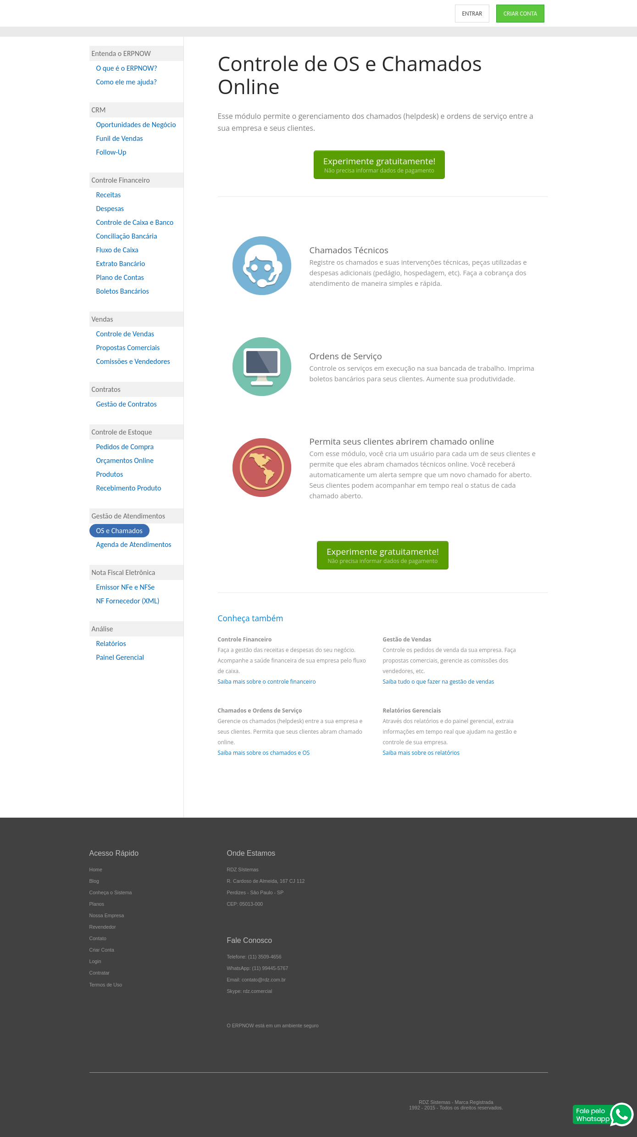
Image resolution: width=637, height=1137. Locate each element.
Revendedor (102, 927)
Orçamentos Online (125, 460)
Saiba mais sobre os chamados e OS (264, 753)
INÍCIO (196, 13)
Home (95, 869)
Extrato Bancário (120, 263)
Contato (97, 938)
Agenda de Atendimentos (134, 544)
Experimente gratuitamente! (379, 164)
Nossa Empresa (106, 915)
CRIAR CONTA (520, 13)
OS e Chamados (119, 530)
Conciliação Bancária (126, 236)
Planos (97, 904)
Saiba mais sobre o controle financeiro (267, 682)
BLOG (393, 13)
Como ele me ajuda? (126, 82)
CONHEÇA (232, 13)
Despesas (110, 208)
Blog (94, 881)
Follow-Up (111, 152)
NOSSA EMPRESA (348, 13)
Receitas (108, 194)
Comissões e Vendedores (133, 361)
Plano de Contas (120, 277)
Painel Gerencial (120, 657)
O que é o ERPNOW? (126, 68)
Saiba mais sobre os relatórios (421, 753)
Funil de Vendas (119, 138)
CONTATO (426, 13)
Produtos (109, 474)
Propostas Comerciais (128, 347)
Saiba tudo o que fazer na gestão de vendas (438, 682)
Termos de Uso (105, 984)
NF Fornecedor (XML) (128, 600)
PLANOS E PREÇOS (285, 13)
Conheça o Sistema (110, 892)
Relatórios (111, 643)
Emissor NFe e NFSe (125, 587)
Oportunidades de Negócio (136, 124)
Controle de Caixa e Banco (135, 222)
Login (95, 961)
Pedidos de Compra (125, 446)
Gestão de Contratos (126, 404)
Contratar (99, 972)
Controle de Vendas (125, 333)
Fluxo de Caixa (117, 249)
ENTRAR (472, 13)
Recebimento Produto (128, 488)
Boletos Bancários (122, 291)
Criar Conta (101, 950)
